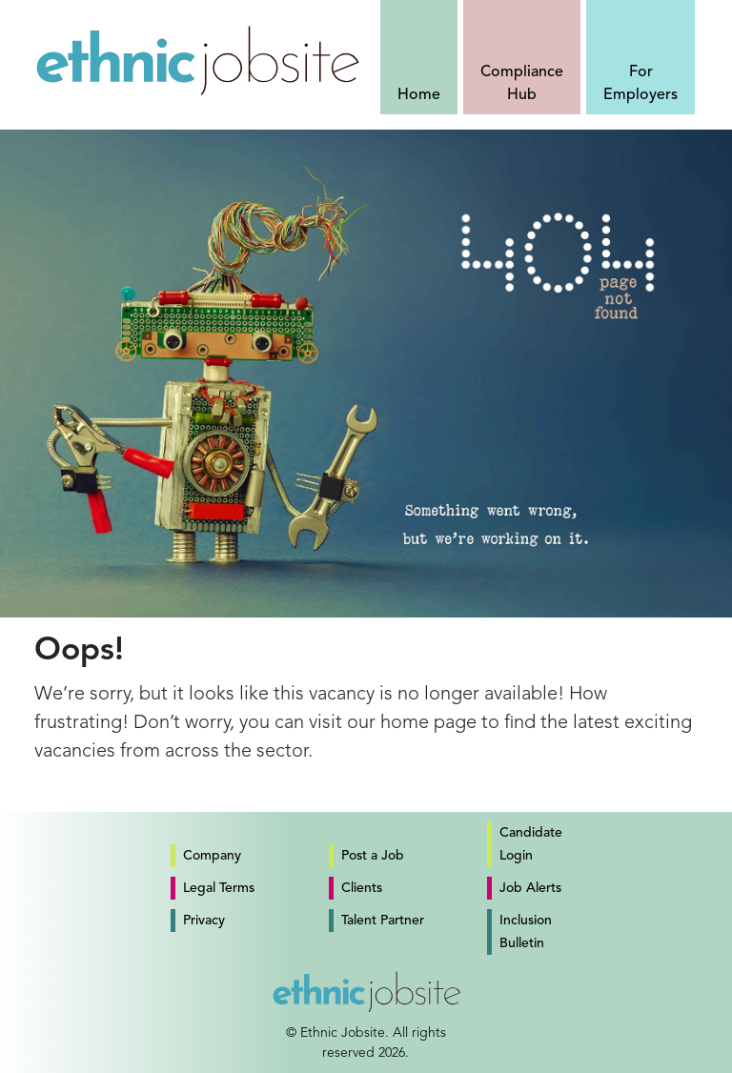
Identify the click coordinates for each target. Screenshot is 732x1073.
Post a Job (372, 855)
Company (212, 855)
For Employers (640, 84)
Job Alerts (530, 888)
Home (418, 95)
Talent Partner (382, 920)
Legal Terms (218, 888)
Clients (361, 888)
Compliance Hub (521, 84)
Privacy (204, 920)
